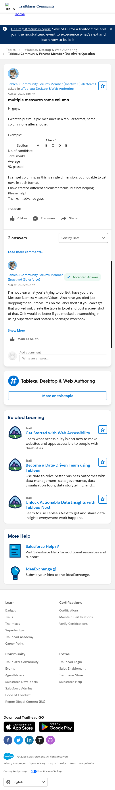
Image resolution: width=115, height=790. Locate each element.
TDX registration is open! (31, 29)
